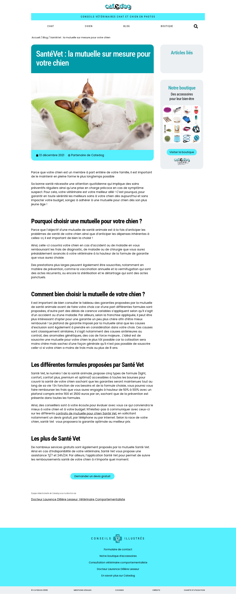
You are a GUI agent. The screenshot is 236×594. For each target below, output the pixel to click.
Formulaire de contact (118, 549)
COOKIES (119, 590)
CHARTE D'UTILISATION (194, 590)
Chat (50, 26)
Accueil (36, 37)
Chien (89, 26)
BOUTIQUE (167, 26)
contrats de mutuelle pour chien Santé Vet (86, 413)
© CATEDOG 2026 (39, 590)
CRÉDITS (156, 590)
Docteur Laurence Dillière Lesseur (118, 569)
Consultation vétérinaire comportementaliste (118, 563)
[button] (196, 26)
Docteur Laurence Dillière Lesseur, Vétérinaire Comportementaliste (78, 500)
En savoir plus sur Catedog (118, 576)
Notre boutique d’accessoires (118, 556)
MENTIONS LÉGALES (82, 590)
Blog (126, 26)
